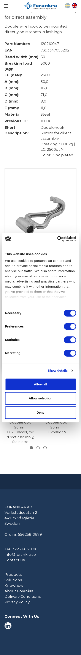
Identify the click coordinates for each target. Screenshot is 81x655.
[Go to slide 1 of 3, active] (31, 447)
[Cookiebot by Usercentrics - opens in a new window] (57, 239)
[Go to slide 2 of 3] (38, 447)
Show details (58, 370)
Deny (40, 412)
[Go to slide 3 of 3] (45, 447)
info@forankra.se (20, 554)
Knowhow (14, 585)
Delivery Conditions (23, 596)
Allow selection (40, 398)
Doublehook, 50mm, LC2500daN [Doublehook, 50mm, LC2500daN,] (56, 427)
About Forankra (19, 591)
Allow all (40, 384)
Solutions (13, 580)
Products (13, 574)
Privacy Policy (17, 602)
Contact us (15, 560)
